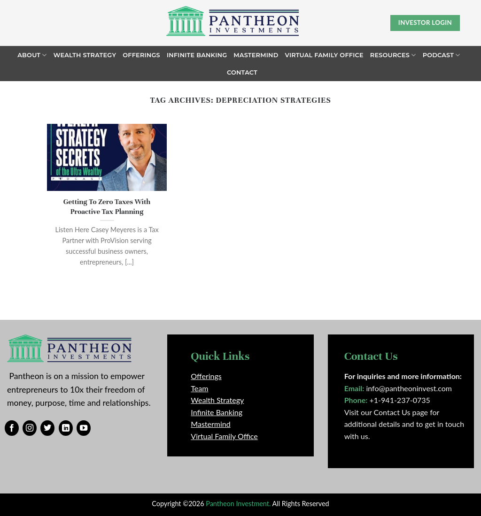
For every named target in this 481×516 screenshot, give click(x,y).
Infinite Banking (197, 55)
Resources (393, 55)
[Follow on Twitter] (47, 428)
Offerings (141, 55)
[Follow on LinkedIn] (66, 428)
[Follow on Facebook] (12, 428)
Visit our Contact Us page (386, 412)
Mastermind (255, 55)
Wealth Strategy (85, 55)
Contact (242, 72)
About (32, 55)
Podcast (441, 55)
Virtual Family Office (324, 55)
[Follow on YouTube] (84, 428)
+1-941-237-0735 (400, 399)
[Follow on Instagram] (30, 428)
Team (199, 388)
